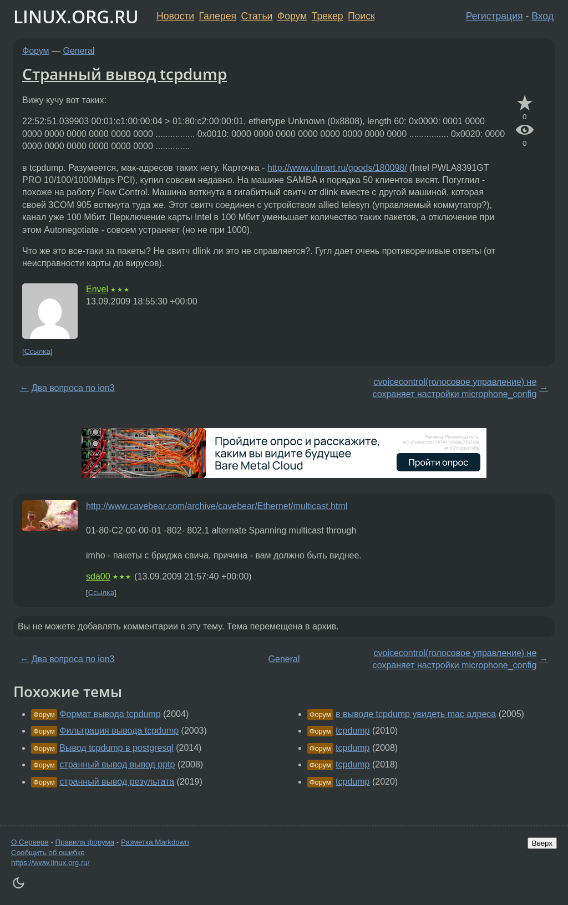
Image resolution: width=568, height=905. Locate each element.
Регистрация (494, 16)
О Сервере (30, 842)
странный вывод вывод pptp (117, 764)
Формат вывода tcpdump (109, 714)
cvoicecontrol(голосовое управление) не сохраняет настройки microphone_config (455, 388)
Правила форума (85, 842)
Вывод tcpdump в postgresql (116, 748)
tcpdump (352, 730)
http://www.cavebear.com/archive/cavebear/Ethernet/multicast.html (216, 506)
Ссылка (37, 351)
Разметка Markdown (155, 842)
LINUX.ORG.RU (76, 16)
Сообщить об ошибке (48, 852)
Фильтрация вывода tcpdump (119, 730)
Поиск (361, 16)
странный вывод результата (116, 781)
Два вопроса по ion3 (73, 388)
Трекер (327, 16)
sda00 (98, 576)
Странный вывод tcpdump (124, 73)
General (79, 50)
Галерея (217, 16)
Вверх (542, 843)
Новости (175, 16)
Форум (292, 16)
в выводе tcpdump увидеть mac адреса (416, 714)
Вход (542, 16)
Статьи (256, 16)
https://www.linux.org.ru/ (50, 862)
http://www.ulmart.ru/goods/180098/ (337, 167)
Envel (97, 289)
